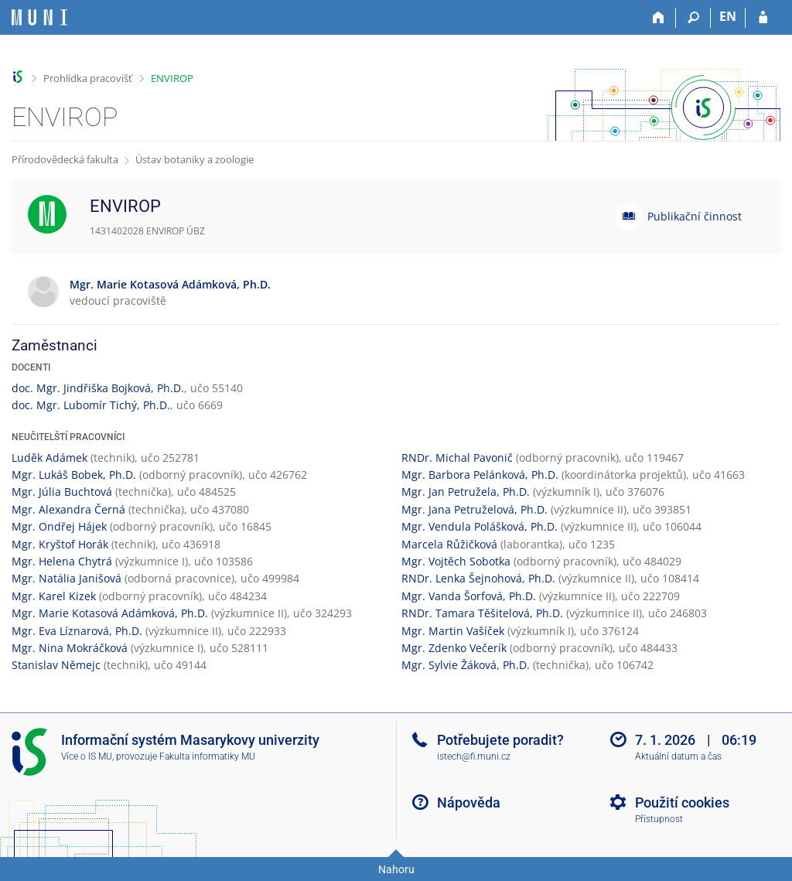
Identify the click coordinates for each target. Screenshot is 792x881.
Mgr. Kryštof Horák (60, 544)
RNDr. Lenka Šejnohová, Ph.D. (478, 578)
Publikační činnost (694, 216)
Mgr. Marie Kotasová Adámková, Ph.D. (110, 613)
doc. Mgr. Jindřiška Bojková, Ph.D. (98, 388)
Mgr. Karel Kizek (54, 596)
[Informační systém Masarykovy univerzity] (39, 17)
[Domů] (658, 18)
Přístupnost (659, 819)
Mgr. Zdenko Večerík (454, 647)
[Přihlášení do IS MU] (763, 18)
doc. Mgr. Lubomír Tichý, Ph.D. (91, 405)
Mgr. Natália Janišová (66, 578)
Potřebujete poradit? (500, 740)
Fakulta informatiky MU (207, 756)
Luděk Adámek (49, 457)
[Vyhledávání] (693, 18)
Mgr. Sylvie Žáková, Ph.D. (465, 664)
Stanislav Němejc (56, 664)
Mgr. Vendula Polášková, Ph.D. (479, 526)
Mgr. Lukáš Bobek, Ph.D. (74, 474)
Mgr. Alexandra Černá (68, 509)
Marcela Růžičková (449, 544)
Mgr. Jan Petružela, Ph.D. (465, 491)
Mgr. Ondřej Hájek (59, 526)
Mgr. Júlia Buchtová (62, 491)
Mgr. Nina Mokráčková (70, 647)
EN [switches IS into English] (727, 16)
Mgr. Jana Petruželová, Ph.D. (474, 509)
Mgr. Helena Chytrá (62, 561)
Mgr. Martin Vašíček (452, 630)
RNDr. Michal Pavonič (457, 457)
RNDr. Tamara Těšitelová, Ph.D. (482, 613)
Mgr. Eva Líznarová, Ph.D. (77, 630)
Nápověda (468, 802)
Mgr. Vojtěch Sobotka (455, 561)
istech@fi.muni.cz (473, 756)
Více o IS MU (86, 756)
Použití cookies (682, 802)
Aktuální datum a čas (678, 756)
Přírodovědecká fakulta (65, 159)
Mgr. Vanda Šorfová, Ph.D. (468, 596)
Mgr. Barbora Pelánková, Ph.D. (479, 474)
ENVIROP (172, 78)
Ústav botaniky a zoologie (194, 159)
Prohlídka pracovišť (87, 78)
